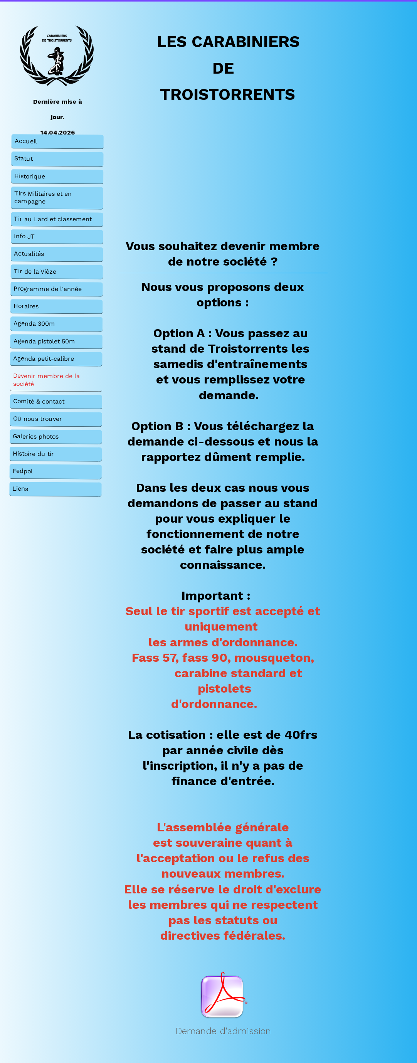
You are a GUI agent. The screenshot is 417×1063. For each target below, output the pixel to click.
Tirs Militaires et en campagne (43, 197)
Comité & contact (38, 401)
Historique (29, 176)
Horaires (26, 305)
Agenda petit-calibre (43, 358)
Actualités (29, 253)
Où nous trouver (37, 419)
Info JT (24, 236)
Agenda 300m (34, 324)
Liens (20, 488)
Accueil (26, 141)
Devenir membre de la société (46, 380)
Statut (23, 158)
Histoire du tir (33, 453)
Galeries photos (36, 436)
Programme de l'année (47, 289)
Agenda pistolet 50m (44, 341)
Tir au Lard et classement (53, 219)
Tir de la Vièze (35, 271)
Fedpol (23, 471)
